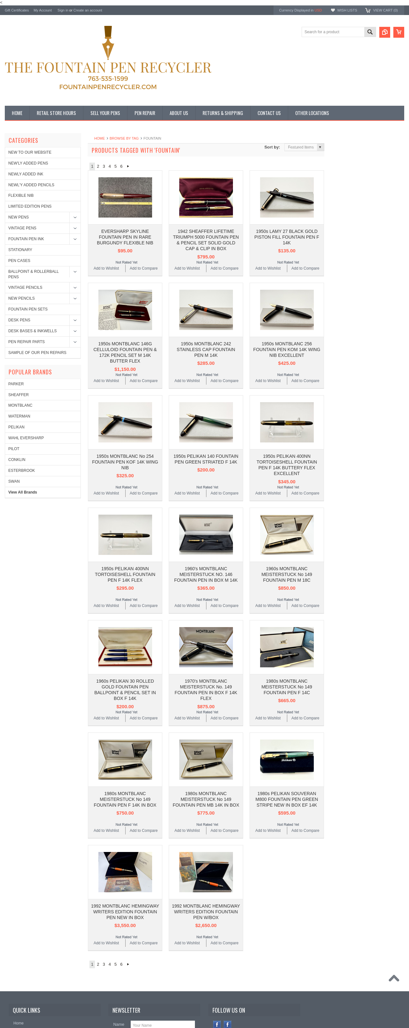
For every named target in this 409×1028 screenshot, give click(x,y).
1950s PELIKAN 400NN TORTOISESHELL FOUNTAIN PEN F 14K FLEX (125, 520)
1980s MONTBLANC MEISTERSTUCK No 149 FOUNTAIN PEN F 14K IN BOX (125, 718)
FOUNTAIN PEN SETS (28, 309)
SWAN (340, 255)
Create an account (87, 10)
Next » (128, 166)
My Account (43, 10)
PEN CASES (19, 260)
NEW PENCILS (21, 298)
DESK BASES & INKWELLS (32, 331)
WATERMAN (345, 190)
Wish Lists (347, 10)
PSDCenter (304, 1007)
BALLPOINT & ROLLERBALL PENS (33, 274)
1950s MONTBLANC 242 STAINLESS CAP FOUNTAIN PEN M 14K (206, 322)
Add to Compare (144, 255)
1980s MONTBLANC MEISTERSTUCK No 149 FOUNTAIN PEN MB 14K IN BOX (206, 718)
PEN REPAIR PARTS (26, 342)
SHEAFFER (344, 168)
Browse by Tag (124, 138)
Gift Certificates (17, 10)
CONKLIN (342, 233)
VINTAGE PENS (22, 228)
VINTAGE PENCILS (25, 287)
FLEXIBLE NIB (21, 195)
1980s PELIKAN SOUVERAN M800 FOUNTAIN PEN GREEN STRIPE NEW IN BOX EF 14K (287, 718)
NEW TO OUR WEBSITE (29, 152)
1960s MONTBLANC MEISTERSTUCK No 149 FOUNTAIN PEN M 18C (286, 520)
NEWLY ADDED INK (25, 174)
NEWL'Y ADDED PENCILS (31, 185)
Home (99, 138)
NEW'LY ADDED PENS (28, 163)
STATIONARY (20, 250)
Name (118, 930)
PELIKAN (342, 200)
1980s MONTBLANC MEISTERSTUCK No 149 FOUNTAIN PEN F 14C (286, 619)
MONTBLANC (346, 179)
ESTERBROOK (347, 244)
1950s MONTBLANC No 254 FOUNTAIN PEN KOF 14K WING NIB (125, 421)
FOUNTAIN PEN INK (26, 239)
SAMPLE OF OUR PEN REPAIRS (37, 352)
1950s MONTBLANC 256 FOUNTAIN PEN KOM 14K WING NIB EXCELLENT (286, 322)
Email (118, 943)
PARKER (342, 157)
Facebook (217, 931)
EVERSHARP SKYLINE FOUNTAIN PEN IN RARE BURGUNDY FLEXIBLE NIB (125, 223)
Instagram (228, 931)
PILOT (339, 222)
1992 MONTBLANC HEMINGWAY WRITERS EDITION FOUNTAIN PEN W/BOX (206, 817)
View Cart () (385, 10)
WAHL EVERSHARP (352, 211)
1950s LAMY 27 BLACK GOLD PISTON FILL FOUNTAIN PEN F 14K (286, 223)
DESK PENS (19, 320)
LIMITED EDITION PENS (29, 206)
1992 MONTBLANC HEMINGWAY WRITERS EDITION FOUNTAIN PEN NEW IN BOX (125, 817)
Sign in (63, 10)
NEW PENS (18, 217)
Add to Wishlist (106, 255)
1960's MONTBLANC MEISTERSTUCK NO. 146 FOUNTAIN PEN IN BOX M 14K (206, 520)
